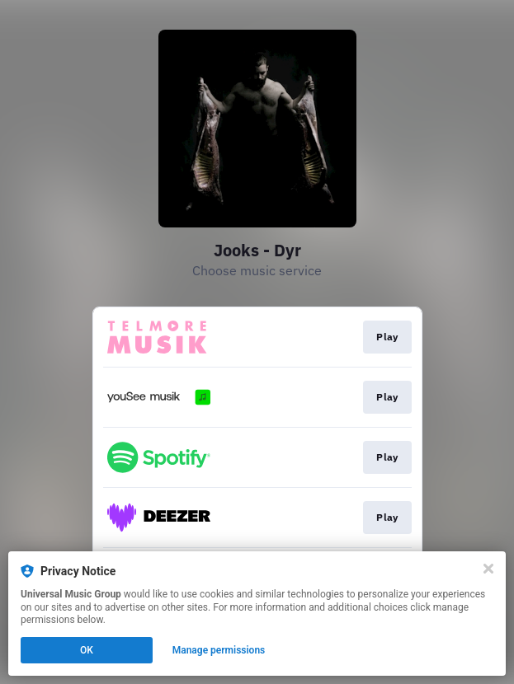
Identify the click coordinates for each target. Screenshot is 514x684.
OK (86, 650)
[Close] (488, 568)
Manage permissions (219, 650)
